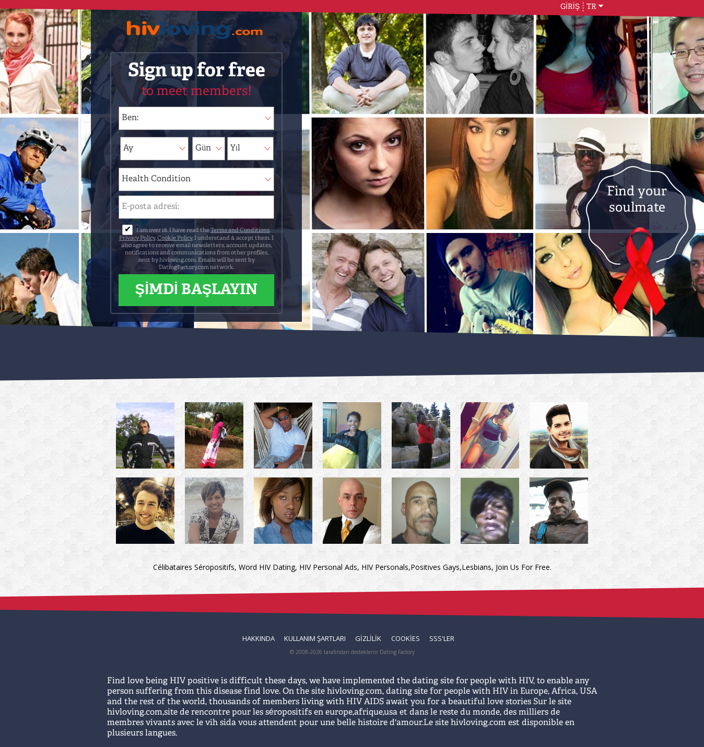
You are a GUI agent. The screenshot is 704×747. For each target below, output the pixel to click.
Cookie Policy (174, 238)
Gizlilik (368, 638)
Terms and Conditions (239, 231)
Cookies (405, 638)
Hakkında (258, 638)
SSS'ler (441, 638)
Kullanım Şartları (315, 638)
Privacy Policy (137, 238)
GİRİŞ (570, 6)
